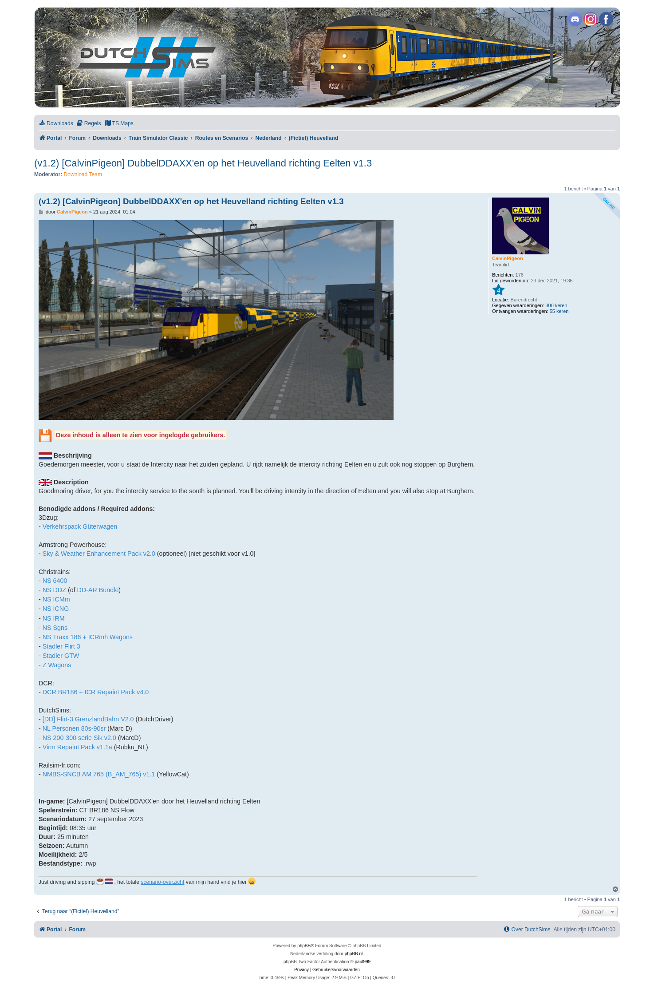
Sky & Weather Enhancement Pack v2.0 (99, 553)
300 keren (556, 305)
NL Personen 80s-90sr (74, 728)
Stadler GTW (61, 655)
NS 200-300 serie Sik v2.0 (79, 737)
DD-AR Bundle (98, 590)
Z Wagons (57, 665)
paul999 (363, 961)
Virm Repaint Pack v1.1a (77, 747)
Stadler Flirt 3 (61, 646)
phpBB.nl (354, 953)
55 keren (559, 311)
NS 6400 (55, 580)
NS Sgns (55, 627)
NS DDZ (54, 590)
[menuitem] (56, 124)
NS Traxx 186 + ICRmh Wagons (88, 637)
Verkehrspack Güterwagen (80, 526)
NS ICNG (56, 608)
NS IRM (54, 618)
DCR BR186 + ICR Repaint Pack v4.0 (96, 692)
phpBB (304, 945)
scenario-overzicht (162, 882)
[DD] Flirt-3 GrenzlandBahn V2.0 (88, 719)
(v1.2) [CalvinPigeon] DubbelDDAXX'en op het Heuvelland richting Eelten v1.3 (203, 163)
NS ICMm (56, 599)
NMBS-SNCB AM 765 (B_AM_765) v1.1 (99, 774)
